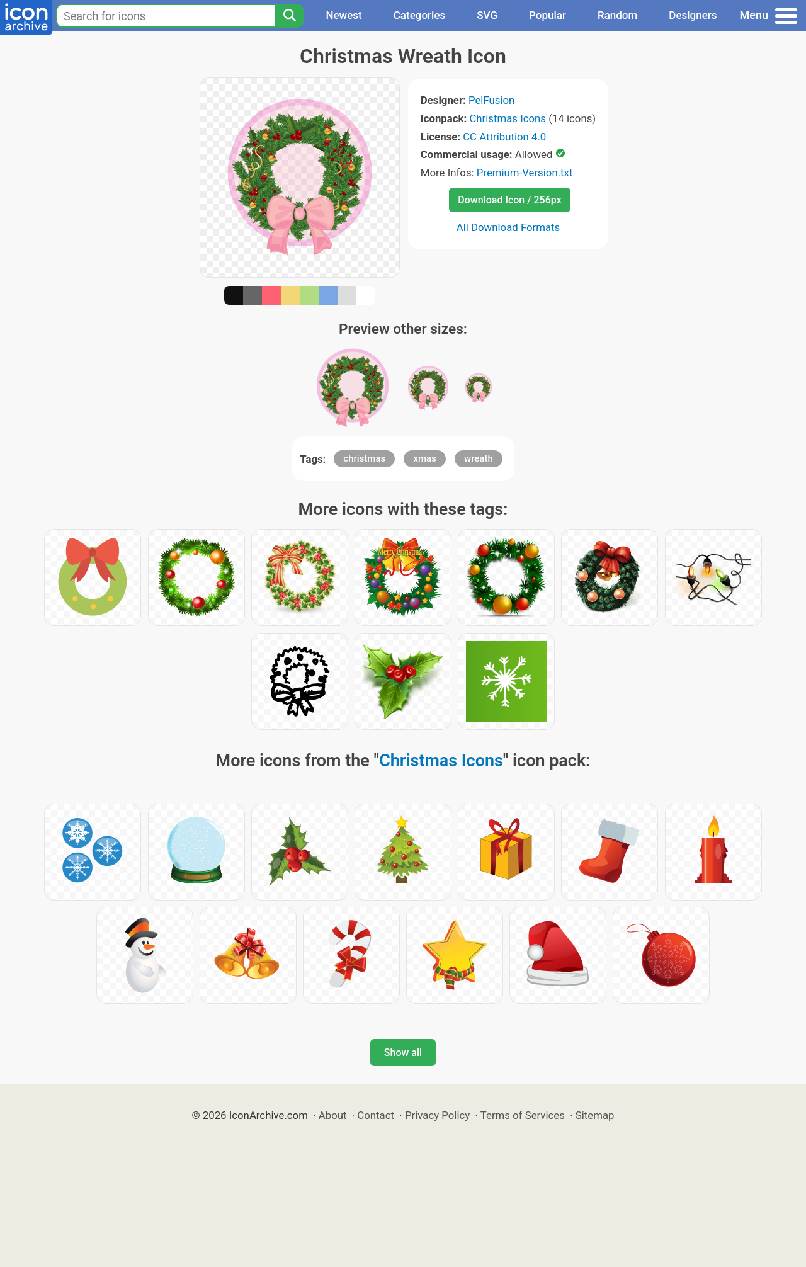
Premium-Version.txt (525, 172)
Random (617, 15)
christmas (364, 458)
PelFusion (491, 100)
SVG (487, 15)
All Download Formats (508, 227)
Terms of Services (522, 1115)
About (333, 1115)
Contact (375, 1115)
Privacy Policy (437, 1115)
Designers (693, 15)
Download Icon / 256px (509, 200)
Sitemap (595, 1115)
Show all (403, 1053)
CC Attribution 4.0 (504, 136)
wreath (478, 458)
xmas (424, 458)
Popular (547, 15)
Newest (343, 15)
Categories (420, 15)
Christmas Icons (507, 118)
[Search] (289, 16)
